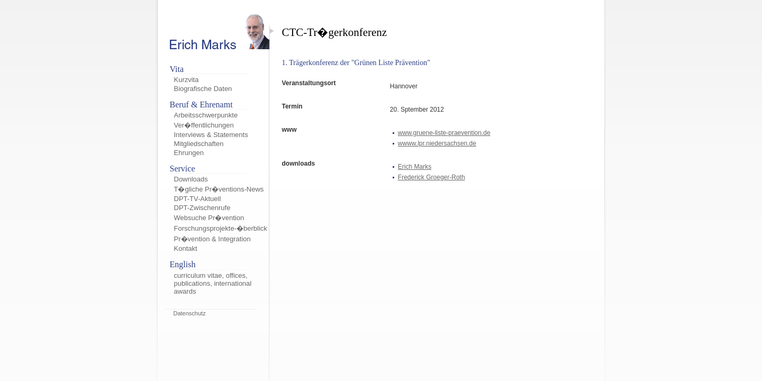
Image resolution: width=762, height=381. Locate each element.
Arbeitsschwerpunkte (206, 115)
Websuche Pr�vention (209, 218)
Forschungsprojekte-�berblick (220, 228)
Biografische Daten (203, 89)
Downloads (191, 179)
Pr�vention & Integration (212, 239)
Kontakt (185, 248)
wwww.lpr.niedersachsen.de (437, 143)
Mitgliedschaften (199, 144)
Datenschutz (190, 313)
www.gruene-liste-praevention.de (444, 133)
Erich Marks (414, 166)
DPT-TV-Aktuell (197, 199)
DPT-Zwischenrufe (202, 208)
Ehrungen (189, 153)
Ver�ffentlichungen (204, 125)
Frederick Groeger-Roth (431, 177)
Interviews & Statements (211, 135)
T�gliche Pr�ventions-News (219, 189)
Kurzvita (186, 80)
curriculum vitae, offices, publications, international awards (213, 283)
